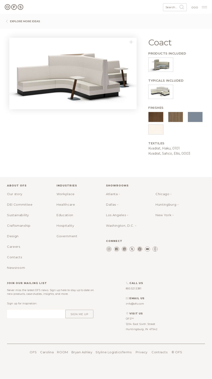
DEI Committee (19, 204)
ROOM (62, 352)
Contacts (14, 257)
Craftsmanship (18, 225)
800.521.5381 (133, 288)
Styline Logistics (108, 352)
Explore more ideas (22, 21)
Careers (13, 246)
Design (13, 236)
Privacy (142, 352)
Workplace (66, 194)
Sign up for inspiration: (22, 303)
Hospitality (65, 225)
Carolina (47, 352)
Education (65, 215)
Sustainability (18, 215)
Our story (14, 194)
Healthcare (66, 204)
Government (67, 236)
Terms (127, 352)
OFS (33, 352)
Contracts (159, 352)
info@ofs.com (135, 303)
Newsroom (16, 268)
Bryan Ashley (81, 352)
